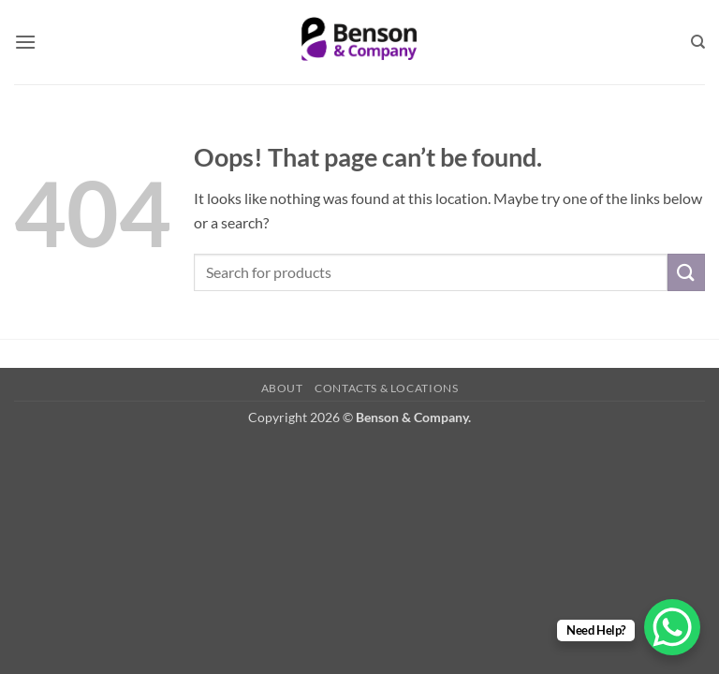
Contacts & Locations (386, 388)
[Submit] (686, 272)
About (282, 388)
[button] (25, 42)
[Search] (698, 42)
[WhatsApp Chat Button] (672, 627)
